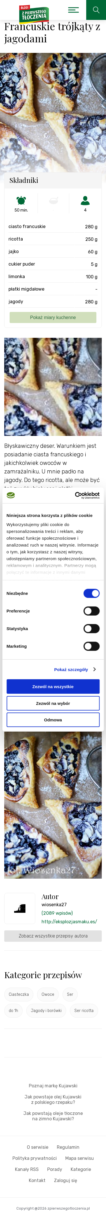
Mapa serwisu (79, 1158)
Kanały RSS (27, 1169)
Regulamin (68, 1147)
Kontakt (37, 1180)
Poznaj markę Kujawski (53, 1085)
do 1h (13, 1010)
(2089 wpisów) (57, 913)
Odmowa (53, 719)
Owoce (48, 994)
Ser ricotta (84, 1010)
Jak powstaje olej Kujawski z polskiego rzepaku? (53, 1099)
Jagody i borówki (46, 1010)
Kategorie (81, 1169)
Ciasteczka (19, 994)
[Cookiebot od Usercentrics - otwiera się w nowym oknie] (75, 495)
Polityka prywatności (34, 1158)
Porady (54, 1169)
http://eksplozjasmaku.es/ (69, 921)
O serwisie (37, 1147)
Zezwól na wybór (53, 703)
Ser (70, 994)
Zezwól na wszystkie (53, 686)
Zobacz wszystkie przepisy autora (53, 936)
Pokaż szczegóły (71, 669)
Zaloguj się (65, 1180)
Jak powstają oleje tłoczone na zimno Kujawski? (53, 1116)
